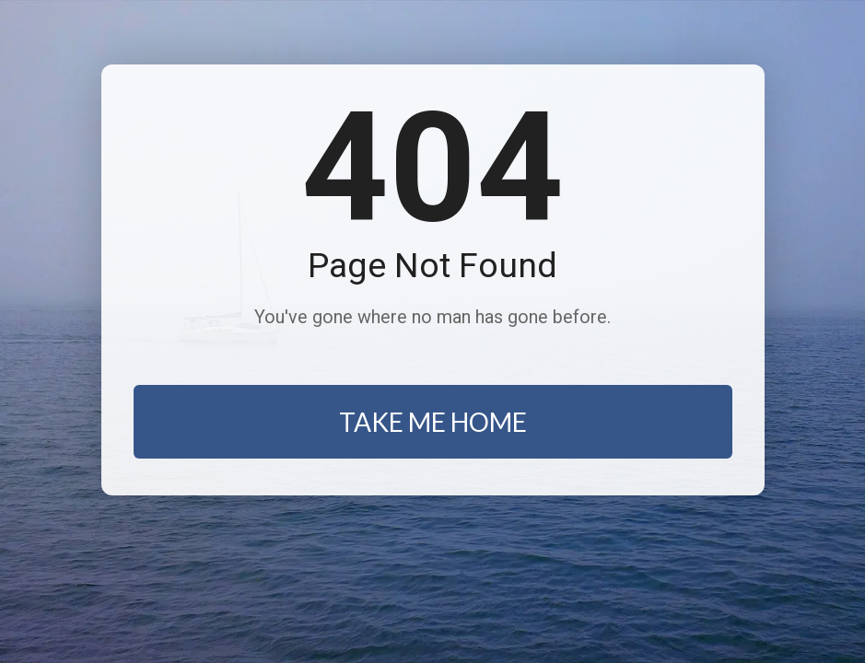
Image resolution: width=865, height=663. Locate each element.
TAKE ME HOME (433, 421)
